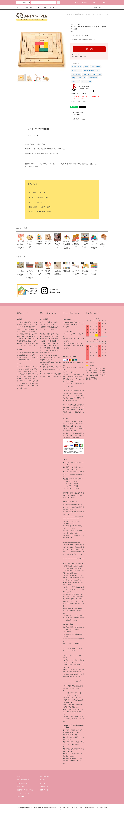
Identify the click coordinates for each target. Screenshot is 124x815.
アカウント (74, 2)
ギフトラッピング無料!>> (78, 93)
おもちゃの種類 (76, 74)
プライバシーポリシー (23, 793)
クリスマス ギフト (76, 66)
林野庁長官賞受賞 (92, 78)
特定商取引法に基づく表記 (79, 56)
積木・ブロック (78, 24)
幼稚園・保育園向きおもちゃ (91, 70)
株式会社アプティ (29, 807)
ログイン (92, 2)
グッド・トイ (75, 81)
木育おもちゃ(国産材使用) (78, 78)
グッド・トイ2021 (86, 81)
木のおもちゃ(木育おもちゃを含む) (92, 74)
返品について (75, 54)
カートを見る (44, 786)
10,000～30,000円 (95, 66)
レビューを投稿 (75, 114)
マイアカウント (44, 776)
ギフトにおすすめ (76, 70)
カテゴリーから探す (27, 7)
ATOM (23, 796)
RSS (18, 796)
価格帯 (86, 66)
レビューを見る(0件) (76, 112)
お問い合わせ (96, 7)
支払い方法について (23, 780)
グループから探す (40, 7)
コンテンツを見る (53, 7)
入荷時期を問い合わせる (77, 119)
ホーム (18, 7)
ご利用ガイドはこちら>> (78, 101)
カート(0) (103, 2)
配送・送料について (23, 783)
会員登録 (83, 2)
